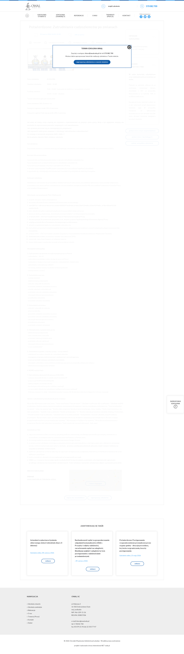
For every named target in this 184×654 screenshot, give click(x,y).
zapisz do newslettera (75, 498)
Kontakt (126, 17)
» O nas (29, 616)
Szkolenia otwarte (41, 17)
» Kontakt (30, 622)
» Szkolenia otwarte (33, 606)
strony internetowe (94, 648)
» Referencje (31, 613)
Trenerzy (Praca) (110, 17)
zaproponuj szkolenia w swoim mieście (92, 62)
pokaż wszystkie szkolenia (142, 143)
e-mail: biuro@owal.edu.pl (80, 624)
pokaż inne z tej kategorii (142, 137)
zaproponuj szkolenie (99, 498)
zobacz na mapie (95, 483)
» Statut (29, 625)
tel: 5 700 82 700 (77, 626)
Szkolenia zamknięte (60, 17)
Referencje (79, 17)
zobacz (48, 563)
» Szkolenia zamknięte (34, 610)
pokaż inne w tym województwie (142, 131)
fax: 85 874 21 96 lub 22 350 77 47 (83, 629)
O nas (94, 17)
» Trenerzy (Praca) (33, 619)
